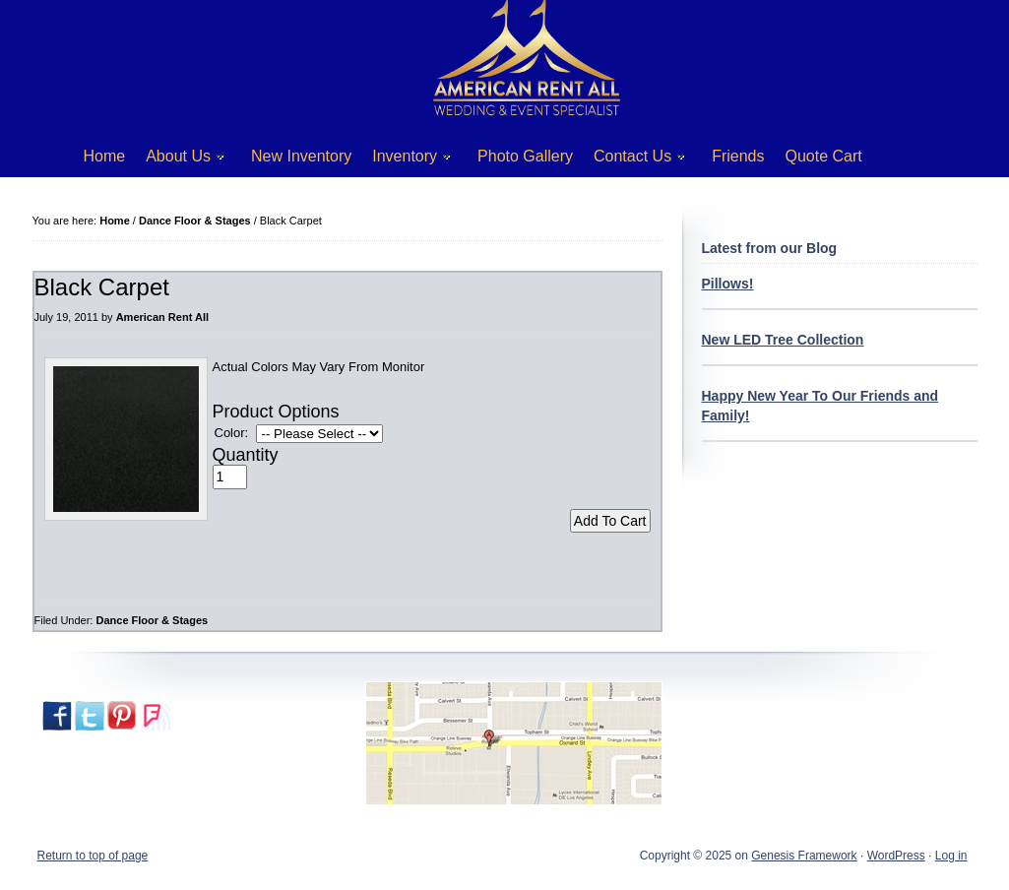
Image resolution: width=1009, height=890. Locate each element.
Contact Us (632, 160)
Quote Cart (824, 156)
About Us (177, 160)
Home (105, 156)
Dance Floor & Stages (151, 620)
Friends (738, 156)
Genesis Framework (803, 855)
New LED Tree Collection (783, 340)
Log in (951, 855)
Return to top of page (93, 855)
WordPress (896, 855)
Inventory (404, 160)
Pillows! (728, 283)
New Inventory (301, 156)
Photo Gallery (525, 156)
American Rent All (162, 317)
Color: (232, 432)
